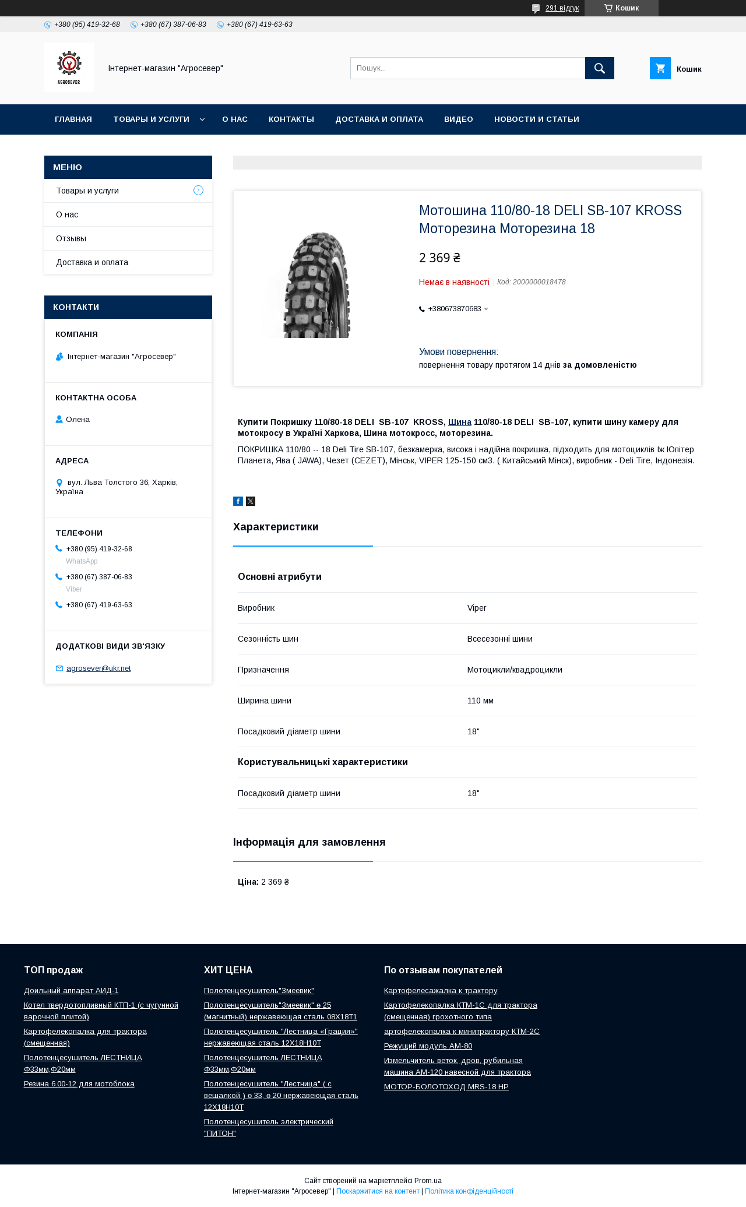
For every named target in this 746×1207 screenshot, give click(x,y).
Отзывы (71, 238)
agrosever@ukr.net (98, 668)
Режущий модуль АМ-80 (428, 1045)
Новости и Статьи (536, 119)
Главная (73, 119)
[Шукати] (599, 68)
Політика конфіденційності (469, 1191)
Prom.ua (428, 1181)
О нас (235, 119)
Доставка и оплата (379, 119)
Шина (459, 422)
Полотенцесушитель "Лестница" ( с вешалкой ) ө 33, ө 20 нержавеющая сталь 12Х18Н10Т (281, 1095)
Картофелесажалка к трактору (441, 990)
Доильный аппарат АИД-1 (71, 990)
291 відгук (562, 8)
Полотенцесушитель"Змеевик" (259, 990)
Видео (458, 119)
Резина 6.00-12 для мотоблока (79, 1083)
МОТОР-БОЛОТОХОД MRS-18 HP (446, 1086)
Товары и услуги (151, 119)
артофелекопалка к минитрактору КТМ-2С (462, 1031)
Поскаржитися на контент (378, 1191)
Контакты (291, 119)
